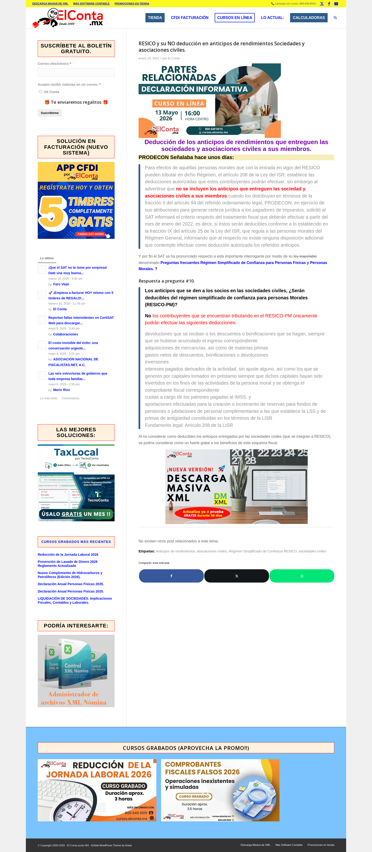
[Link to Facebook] (329, 3)
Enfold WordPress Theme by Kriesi (111, 845)
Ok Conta (51, 92)
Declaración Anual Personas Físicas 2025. (71, 584)
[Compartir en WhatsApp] (302, 576)
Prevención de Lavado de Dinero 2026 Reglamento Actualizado (68, 564)
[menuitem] (51, 3)
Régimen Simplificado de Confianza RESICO (263, 551)
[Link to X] (321, 3)
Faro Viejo (61, 284)
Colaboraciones (65, 334)
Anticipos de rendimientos (175, 551)
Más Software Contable (91, 3)
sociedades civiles (312, 551)
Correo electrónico (53, 64)
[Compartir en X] (236, 576)
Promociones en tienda (132, 3)
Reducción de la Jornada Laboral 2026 (68, 554)
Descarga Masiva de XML (50, 3)
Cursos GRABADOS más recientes (76, 542)
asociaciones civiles (212, 551)
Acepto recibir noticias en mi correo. (68, 84)
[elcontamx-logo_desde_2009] (67, 17)
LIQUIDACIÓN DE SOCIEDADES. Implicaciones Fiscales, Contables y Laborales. (75, 600)
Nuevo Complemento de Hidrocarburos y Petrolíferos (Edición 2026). (70, 575)
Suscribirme (50, 113)
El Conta (174, 58)
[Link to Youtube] (336, 3)
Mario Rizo (61, 390)
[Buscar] (335, 17)
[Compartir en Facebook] (171, 576)
